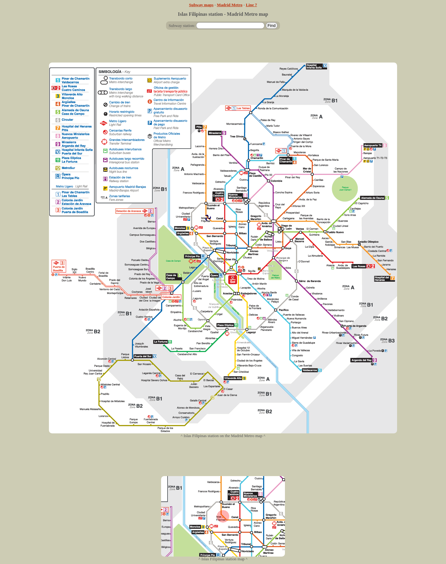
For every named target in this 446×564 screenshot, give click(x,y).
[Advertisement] (223, 49)
